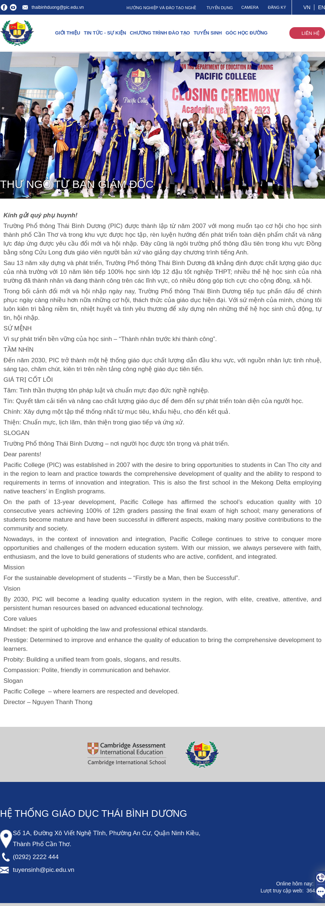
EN (321, 7)
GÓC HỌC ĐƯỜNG (246, 33)
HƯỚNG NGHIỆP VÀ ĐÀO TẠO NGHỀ (161, 8)
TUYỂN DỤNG (220, 8)
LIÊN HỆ (310, 33)
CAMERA (250, 7)
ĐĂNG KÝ (277, 7)
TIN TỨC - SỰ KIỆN (105, 33)
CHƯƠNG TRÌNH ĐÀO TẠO (160, 33)
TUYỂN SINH (208, 33)
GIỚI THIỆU (67, 33)
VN (306, 7)
